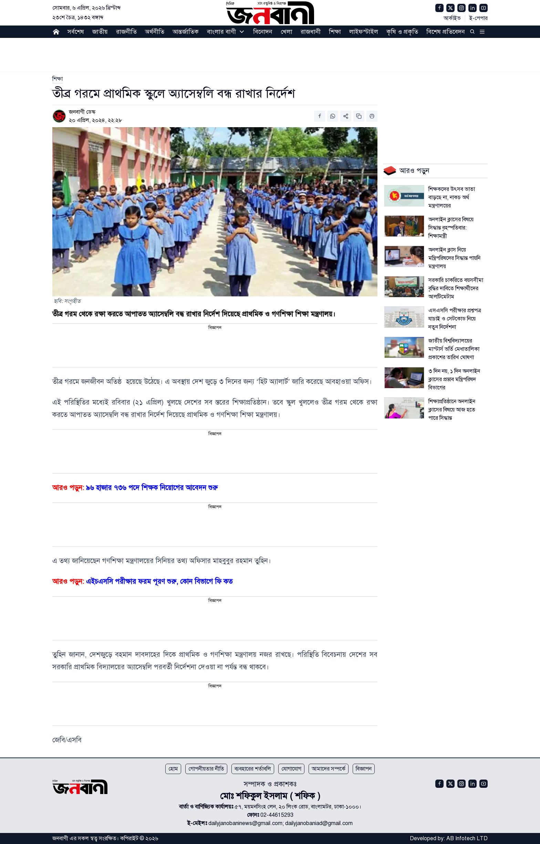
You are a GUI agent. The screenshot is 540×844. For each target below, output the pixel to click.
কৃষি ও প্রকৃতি (402, 31)
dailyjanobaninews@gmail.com (245, 823)
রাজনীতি (126, 31)
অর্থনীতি (154, 31)
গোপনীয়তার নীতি (206, 768)
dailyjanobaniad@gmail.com (319, 823)
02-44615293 (276, 815)
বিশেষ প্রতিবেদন (445, 31)
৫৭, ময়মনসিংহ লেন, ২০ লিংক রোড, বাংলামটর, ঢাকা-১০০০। (298, 806)
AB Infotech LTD (467, 838)
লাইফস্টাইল (363, 31)
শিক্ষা (335, 31)
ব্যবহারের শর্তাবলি (253, 768)
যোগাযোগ (291, 768)
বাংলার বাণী (221, 31)
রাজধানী (311, 31)
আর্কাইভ (452, 18)
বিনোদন (262, 31)
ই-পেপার (478, 18)
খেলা (286, 31)
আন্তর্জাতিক (186, 31)
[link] (57, 79)
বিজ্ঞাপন (364, 768)
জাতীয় (100, 31)
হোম (173, 768)
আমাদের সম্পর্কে (328, 768)
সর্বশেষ (76, 31)
